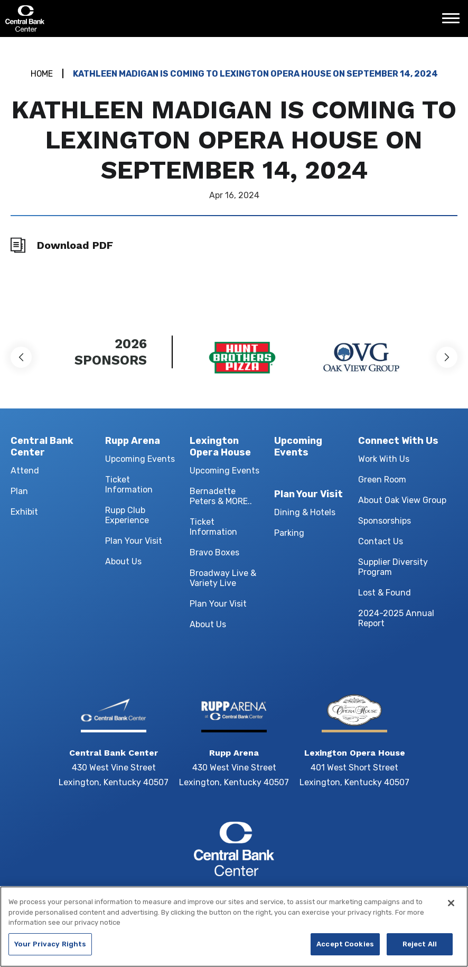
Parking (289, 535)
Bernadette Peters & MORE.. (221, 497)
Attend (25, 471)
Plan (19, 492)
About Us (123, 562)
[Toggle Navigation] (453, 22)
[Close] (451, 903)
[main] (234, 171)
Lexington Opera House (220, 446)
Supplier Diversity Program (393, 567)
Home (41, 74)
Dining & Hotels (304, 514)
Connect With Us (398, 441)
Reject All (420, 944)
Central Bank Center (62, 18)
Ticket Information (129, 485)
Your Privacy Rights (50, 944)
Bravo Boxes (214, 553)
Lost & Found (384, 593)
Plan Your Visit (133, 541)
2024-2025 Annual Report (396, 619)
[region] (234, 926)
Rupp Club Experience (127, 516)
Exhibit (24, 512)
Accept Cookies (345, 944)
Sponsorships (384, 521)
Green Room (382, 480)
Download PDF (75, 245)
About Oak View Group (402, 501)
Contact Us (380, 542)
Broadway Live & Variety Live (223, 579)
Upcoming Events (140, 459)
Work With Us (383, 459)
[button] (21, 357)
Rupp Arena (132, 441)
